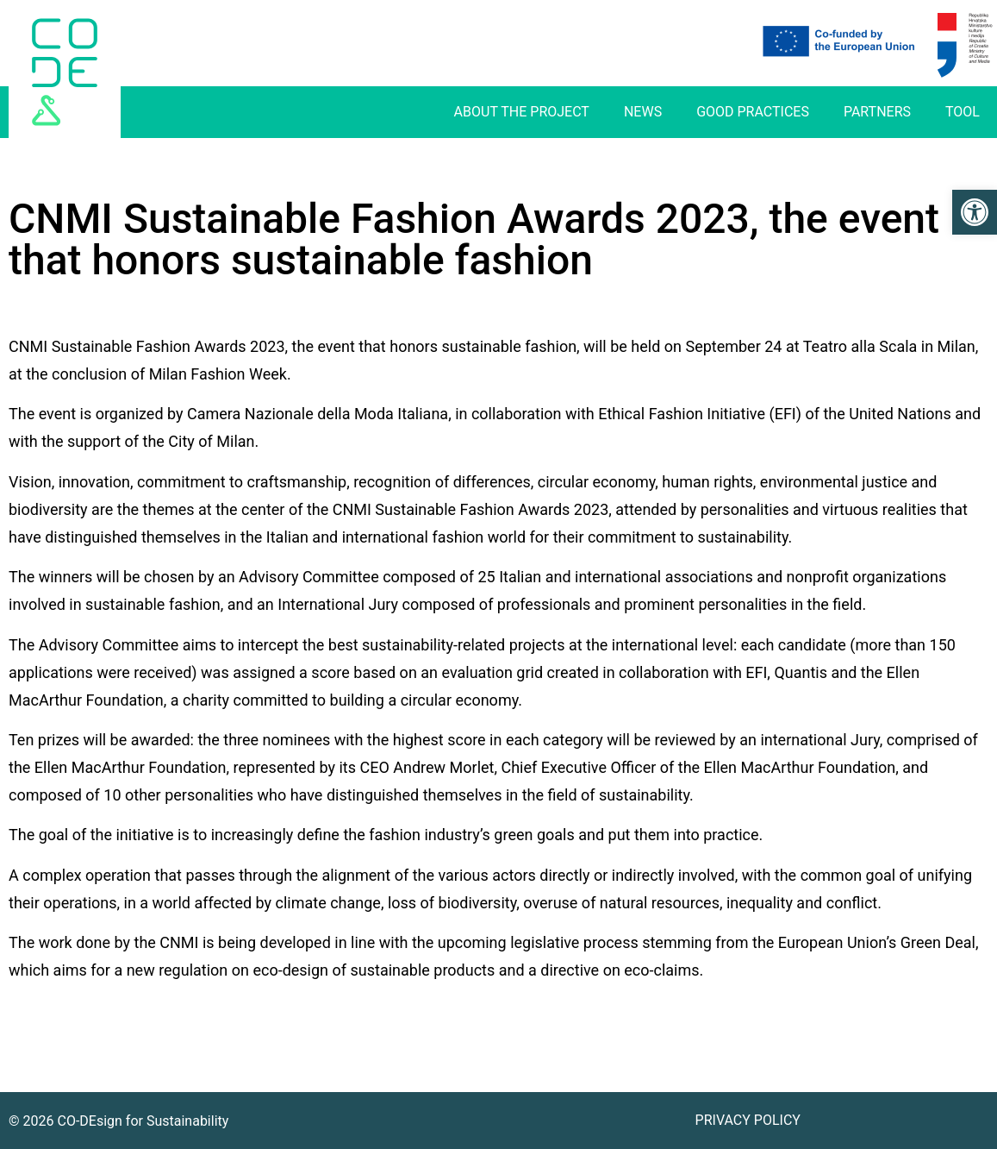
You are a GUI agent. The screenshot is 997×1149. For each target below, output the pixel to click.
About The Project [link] (521, 112)
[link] (974, 212)
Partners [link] (877, 112)
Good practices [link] (752, 112)
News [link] (643, 112)
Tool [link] (962, 112)
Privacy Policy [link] (748, 1120)
